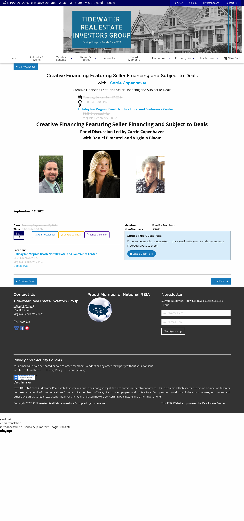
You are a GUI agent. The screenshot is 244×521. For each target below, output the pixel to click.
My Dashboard (211, 2)
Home (12, 58)
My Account (207, 58)
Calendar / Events (36, 58)
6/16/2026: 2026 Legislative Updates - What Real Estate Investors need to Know (59, 3)
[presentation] (186, 343)
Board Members (134, 58)
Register (178, 2)
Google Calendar (71, 234)
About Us (110, 58)
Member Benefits (61, 58)
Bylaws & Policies (85, 58)
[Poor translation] (8, 431)
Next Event (221, 281)
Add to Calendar (45, 234)
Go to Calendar (25, 66)
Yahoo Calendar (97, 234)
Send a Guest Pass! (141, 253)
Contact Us (231, 2)
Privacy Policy (54, 370)
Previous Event (25, 281)
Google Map (21, 266)
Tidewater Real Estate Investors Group (59, 403)
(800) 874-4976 (24, 306)
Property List (183, 58)
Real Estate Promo (213, 403)
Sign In (193, 2)
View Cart (232, 58)
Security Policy (77, 370)
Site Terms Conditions (27, 370)
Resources (158, 58)
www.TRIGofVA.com (25, 388)
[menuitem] (12, 58)
